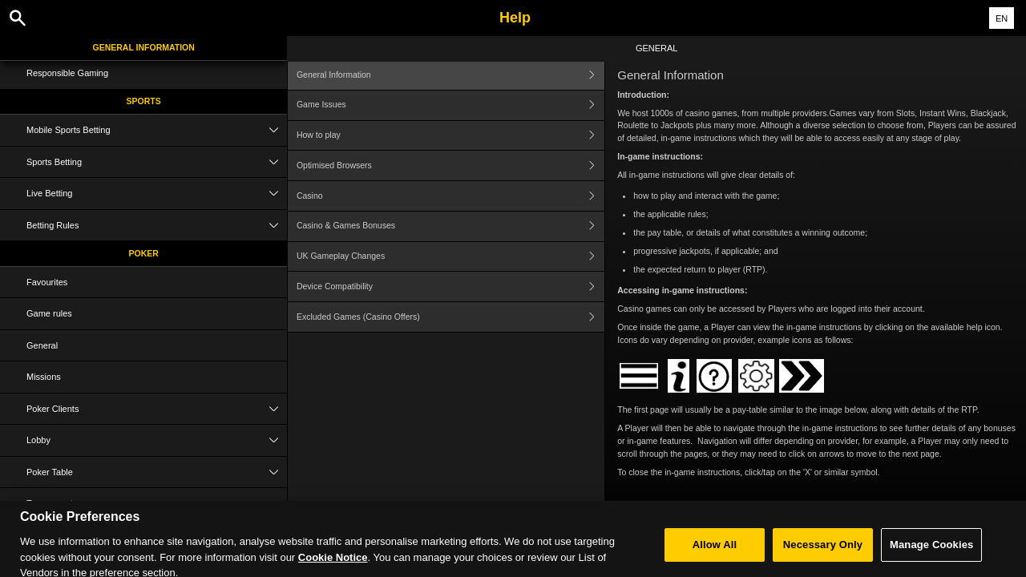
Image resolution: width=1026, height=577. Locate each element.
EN (1002, 18)
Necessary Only (822, 556)
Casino (450, 196)
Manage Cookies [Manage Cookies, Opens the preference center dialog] (931, 556)
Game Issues (450, 105)
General (42, 345)
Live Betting (156, 193)
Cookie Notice (333, 569)
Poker (144, 253)
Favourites (46, 282)
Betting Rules (156, 225)
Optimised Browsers (450, 165)
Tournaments (156, 503)
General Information (144, 47)
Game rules (49, 313)
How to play (450, 136)
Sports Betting (156, 162)
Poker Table (156, 472)
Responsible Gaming (67, 73)
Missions (43, 376)
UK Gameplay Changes (450, 257)
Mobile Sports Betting (156, 130)
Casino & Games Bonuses (450, 226)
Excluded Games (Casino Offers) (450, 317)
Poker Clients (156, 409)
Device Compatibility (450, 286)
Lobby (156, 440)
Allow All (715, 556)
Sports (144, 101)
